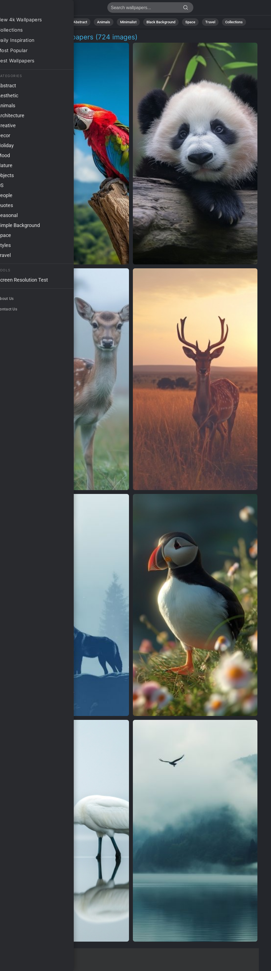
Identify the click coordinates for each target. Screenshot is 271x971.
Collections (234, 22)
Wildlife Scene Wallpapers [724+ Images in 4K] (33, 9)
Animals (103, 22)
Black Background (160, 22)
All (40, 22)
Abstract (80, 22)
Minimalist (128, 22)
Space (190, 22)
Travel (210, 22)
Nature (57, 22)
